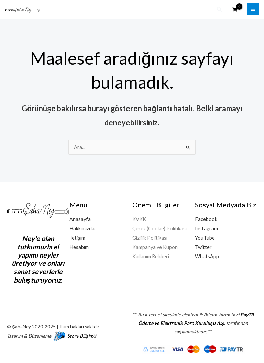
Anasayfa (80, 219)
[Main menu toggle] (253, 9)
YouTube (205, 238)
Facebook (206, 219)
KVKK (139, 219)
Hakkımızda (82, 228)
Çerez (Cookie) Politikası (159, 228)
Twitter (203, 247)
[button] (220, 9)
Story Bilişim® (82, 336)
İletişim (77, 238)
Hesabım (79, 247)
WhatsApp (207, 256)
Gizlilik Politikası (149, 238)
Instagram (206, 228)
